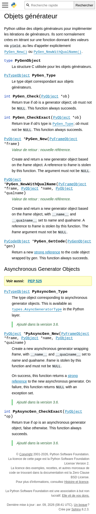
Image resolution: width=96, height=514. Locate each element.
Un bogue (80, 505)
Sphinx (76, 509)
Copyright (25, 454)
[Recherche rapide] (49, 5)
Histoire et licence (76, 482)
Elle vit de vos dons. (75, 495)
